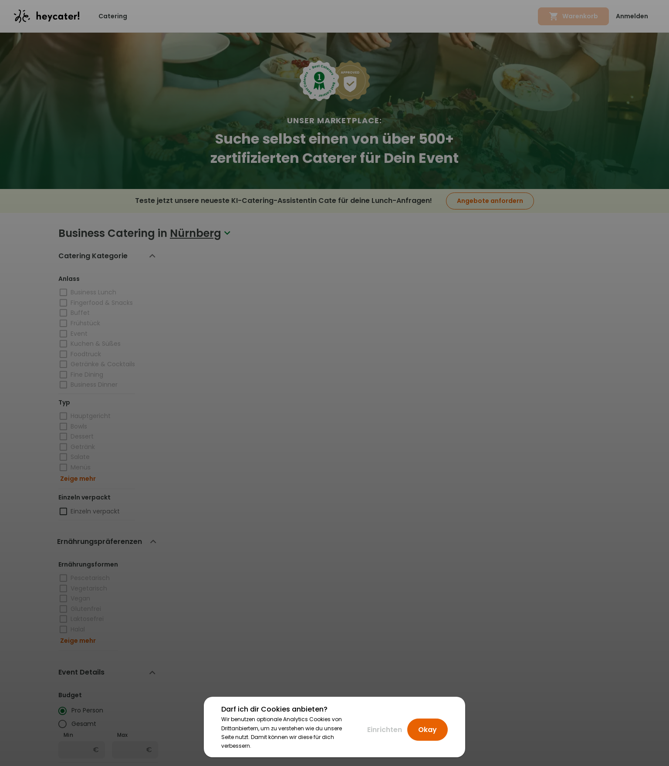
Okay (427, 730)
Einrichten (384, 730)
